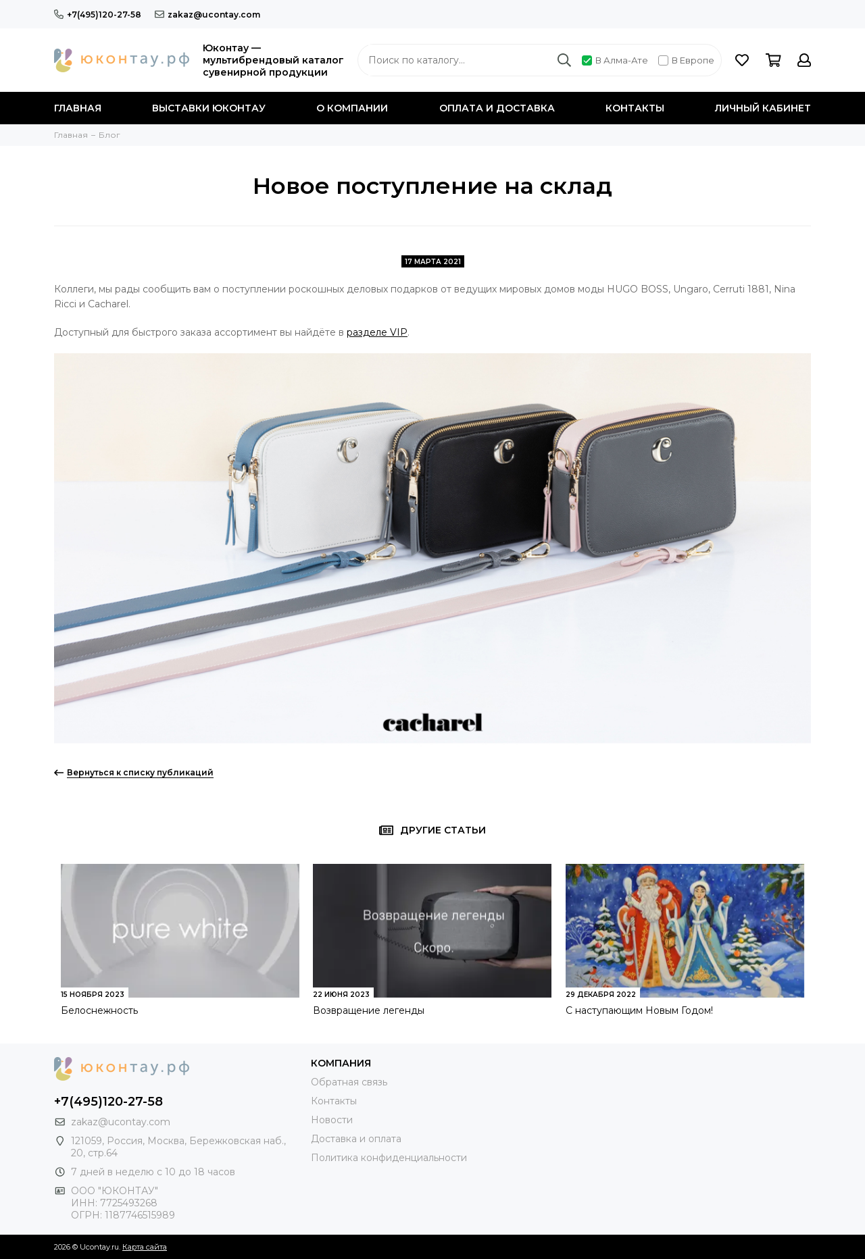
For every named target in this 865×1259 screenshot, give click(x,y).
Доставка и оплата (356, 1139)
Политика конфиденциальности (389, 1158)
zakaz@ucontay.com (207, 14)
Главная (77, 108)
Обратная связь (349, 1082)
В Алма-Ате (615, 60)
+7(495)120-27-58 (97, 14)
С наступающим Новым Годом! (639, 1010)
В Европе (686, 60)
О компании (352, 108)
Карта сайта (144, 1247)
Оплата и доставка (497, 108)
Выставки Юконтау (209, 108)
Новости (332, 1120)
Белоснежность (99, 1010)
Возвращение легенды (368, 1010)
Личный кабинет (763, 108)
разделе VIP (377, 332)
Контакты (635, 108)
